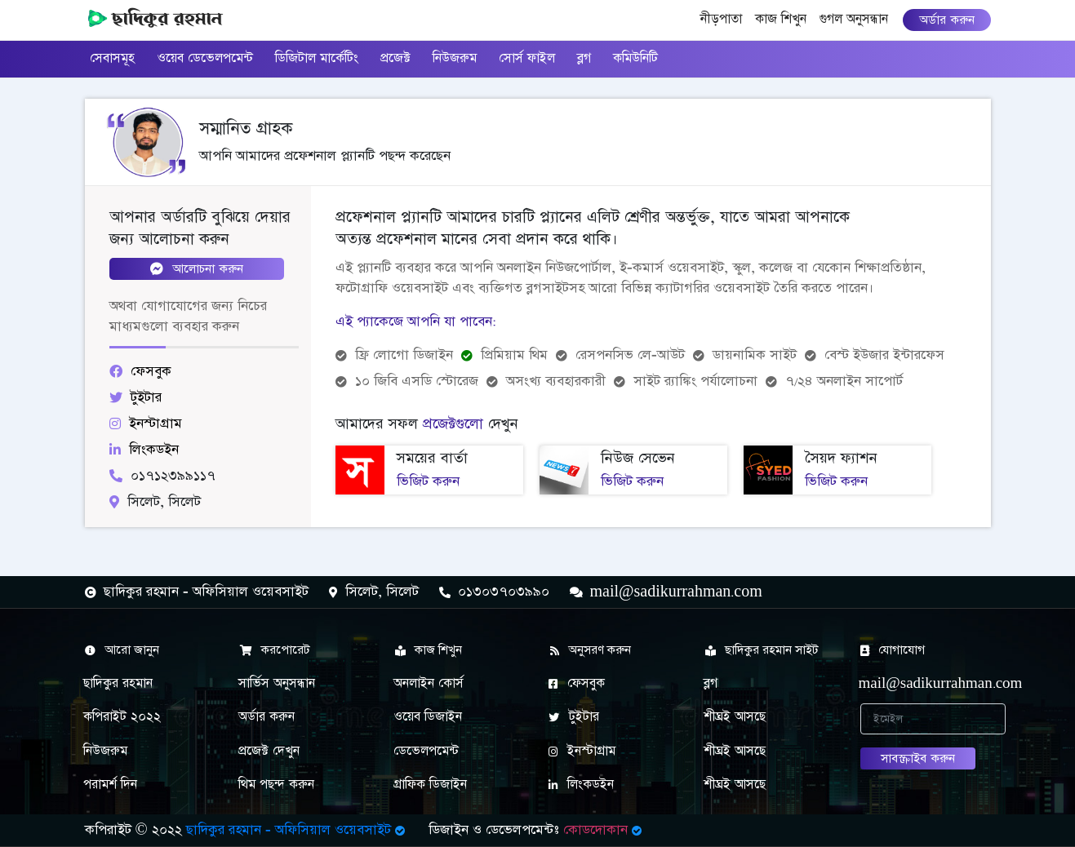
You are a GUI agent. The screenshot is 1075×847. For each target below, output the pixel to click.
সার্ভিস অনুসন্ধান (276, 683)
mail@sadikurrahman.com (925, 683)
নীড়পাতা (724, 17)
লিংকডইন (581, 784)
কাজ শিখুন (780, 19)
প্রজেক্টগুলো (453, 424)
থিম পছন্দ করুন (276, 784)
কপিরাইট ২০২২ (122, 716)
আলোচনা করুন (196, 268)
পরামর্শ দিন (110, 784)
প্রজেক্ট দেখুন (269, 751)
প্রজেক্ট (395, 58)
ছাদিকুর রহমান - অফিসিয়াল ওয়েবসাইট (297, 830)
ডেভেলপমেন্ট (426, 751)
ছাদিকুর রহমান (118, 683)
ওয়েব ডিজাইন (427, 716)
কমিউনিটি (635, 58)
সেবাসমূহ (112, 58)
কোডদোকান (604, 830)
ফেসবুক (577, 683)
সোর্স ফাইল (527, 58)
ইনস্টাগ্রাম (582, 751)
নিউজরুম (455, 58)
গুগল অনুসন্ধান (854, 19)
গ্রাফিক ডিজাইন (430, 784)
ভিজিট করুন (428, 481)
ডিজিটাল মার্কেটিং (316, 58)
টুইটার (574, 716)
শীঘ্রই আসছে (735, 716)
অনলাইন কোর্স (428, 683)
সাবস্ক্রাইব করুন (918, 758)
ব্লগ (584, 58)
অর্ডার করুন (947, 20)
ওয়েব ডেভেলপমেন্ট (205, 58)
